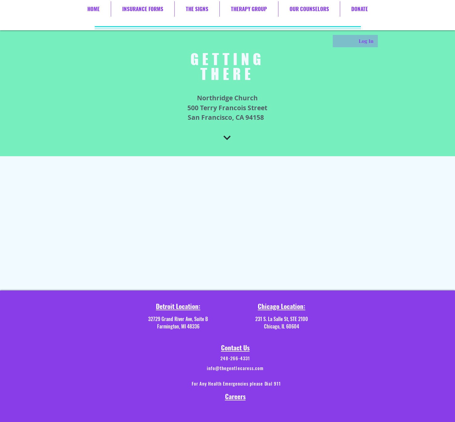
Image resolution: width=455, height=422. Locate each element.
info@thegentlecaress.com (235, 368)
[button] (142, 9)
